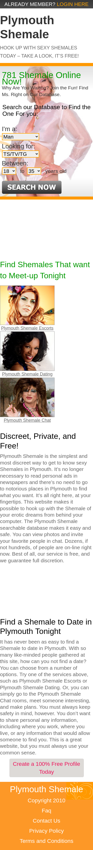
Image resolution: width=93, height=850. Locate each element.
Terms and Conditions (46, 841)
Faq (46, 811)
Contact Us (46, 821)
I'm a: (9, 129)
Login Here (73, 4)
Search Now (32, 187)
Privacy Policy (46, 831)
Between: (15, 163)
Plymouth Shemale (46, 789)
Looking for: (18, 146)
